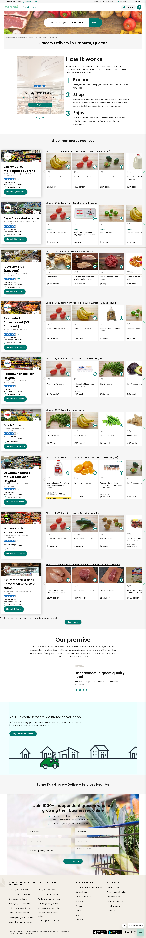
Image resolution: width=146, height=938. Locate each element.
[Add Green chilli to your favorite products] (103, 431)
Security (79, 919)
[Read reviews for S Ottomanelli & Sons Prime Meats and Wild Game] (11, 597)
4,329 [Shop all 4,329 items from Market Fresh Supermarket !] (15, 553)
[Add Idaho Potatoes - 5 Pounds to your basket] (121, 318)
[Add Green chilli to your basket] (121, 425)
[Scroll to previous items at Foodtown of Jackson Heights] (44, 378)
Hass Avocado (133, 384)
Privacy (79, 906)
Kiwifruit (103, 538)
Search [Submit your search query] (95, 22)
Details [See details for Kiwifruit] (109, 539)
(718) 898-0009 (9, 537)
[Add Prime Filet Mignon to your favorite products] (76, 585)
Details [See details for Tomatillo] (111, 232)
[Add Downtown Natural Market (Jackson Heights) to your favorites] (36, 467)
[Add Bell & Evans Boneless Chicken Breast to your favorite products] (50, 585)
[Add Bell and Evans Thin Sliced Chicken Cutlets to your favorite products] (129, 585)
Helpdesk (80, 901)
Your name (81, 832)
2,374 (65, 410)
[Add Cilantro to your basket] (121, 374)
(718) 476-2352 (9, 331)
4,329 (72, 513)
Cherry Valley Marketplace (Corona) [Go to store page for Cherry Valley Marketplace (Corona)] (20, 169)
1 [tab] (36, 117)
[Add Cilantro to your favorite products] (102, 379)
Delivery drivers (113, 896)
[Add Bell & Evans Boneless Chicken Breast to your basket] (68, 580)
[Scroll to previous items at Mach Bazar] (44, 428)
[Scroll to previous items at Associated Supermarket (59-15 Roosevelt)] (44, 322)
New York (34, 37)
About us (111, 910)
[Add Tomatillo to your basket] (121, 218)
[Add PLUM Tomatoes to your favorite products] (50, 323)
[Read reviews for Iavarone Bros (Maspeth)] (12, 279)
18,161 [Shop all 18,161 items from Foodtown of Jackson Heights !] (15, 398)
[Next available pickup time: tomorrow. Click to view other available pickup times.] (13, 187)
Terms (78, 910)
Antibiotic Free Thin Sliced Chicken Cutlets (84, 278)
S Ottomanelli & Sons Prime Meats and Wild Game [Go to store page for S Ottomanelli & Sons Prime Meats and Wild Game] (19, 584)
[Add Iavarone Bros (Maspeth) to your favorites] (36, 261)
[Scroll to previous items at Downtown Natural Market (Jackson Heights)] (44, 479)
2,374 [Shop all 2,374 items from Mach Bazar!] (15, 446)
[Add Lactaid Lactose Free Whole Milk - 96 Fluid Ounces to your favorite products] (49, 478)
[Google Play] (115, 932)
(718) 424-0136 (9, 486)
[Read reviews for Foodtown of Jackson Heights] (11, 386)
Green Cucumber (81, 538)
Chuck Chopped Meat (109, 277)
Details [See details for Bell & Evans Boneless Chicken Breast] (62, 593)
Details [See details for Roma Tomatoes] (63, 232)
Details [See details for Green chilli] (112, 436)
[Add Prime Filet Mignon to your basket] (95, 580)
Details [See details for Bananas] (83, 436)
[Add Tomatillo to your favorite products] (102, 224)
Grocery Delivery (21, 37)
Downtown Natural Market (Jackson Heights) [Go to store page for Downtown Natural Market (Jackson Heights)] (17, 477)
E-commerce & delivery (117, 892)
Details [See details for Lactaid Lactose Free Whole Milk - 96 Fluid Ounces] (49, 488)
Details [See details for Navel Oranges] (88, 483)
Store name (34, 832)
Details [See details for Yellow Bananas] (62, 177)
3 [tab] (43, 117)
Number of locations (84, 849)
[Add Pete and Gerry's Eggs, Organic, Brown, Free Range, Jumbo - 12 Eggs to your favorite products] (102, 478)
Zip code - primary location (41, 850)
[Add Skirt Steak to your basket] (121, 580)
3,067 (71, 203)
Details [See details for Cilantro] (109, 384)
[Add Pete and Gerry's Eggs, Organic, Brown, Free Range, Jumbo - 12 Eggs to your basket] (121, 473)
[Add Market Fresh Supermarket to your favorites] (36, 523)
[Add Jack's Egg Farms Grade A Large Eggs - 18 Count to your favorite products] (75, 224)
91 (83, 564)
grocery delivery (19, 889)
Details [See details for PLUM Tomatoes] (63, 328)
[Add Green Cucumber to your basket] (95, 528)
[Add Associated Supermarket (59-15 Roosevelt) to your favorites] (36, 312)
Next (133, 677)
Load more (73, 622)
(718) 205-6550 (9, 430)
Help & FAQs (123, 2)
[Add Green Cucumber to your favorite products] (77, 534)
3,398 (82, 457)
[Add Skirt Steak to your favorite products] (103, 585)
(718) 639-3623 (9, 276)
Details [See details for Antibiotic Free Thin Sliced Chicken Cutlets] (89, 279)
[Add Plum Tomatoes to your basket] (95, 167)
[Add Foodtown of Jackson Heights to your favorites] (36, 368)
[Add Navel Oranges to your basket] (95, 473)
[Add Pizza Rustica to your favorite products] (50, 272)
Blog (78, 915)
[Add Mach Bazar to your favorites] (36, 419)
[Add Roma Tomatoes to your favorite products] (49, 224)
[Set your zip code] (28, 7)
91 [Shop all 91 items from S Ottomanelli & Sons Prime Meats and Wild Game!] (14, 609)
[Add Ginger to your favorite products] (129, 431)
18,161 (74, 358)
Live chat (137, 2)
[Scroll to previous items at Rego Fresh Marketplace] (44, 224)
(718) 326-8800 (9, 223)
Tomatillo (104, 232)
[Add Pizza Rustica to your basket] (68, 267)
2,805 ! (40, 105)
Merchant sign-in (114, 906)
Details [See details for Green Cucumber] (91, 539)
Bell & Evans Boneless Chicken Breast (55, 591)
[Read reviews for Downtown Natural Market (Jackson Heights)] (11, 490)
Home (9, 37)
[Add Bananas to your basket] (95, 425)
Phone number (83, 841)
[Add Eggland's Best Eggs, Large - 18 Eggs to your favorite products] (76, 379)
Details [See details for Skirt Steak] (111, 590)
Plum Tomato (53, 384)
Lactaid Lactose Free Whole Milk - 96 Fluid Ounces (58, 484)
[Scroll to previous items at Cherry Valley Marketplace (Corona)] (44, 171)
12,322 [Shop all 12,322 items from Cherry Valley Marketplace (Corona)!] (15, 191)
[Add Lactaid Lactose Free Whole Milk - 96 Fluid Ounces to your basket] (68, 473)
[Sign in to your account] (128, 7)
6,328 (81, 302)
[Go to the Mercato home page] (11, 6)
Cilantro (103, 384)
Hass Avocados (106, 177)
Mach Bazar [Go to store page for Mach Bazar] (12, 425)
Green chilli (105, 435)
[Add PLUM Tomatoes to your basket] (68, 318)
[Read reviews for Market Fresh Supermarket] (11, 541)
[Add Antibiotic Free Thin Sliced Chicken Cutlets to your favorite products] (76, 272)
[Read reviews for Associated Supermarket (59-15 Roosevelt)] (11, 335)
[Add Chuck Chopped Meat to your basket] (121, 267)
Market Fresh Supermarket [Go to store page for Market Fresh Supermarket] (13, 531)
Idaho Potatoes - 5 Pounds (111, 328)
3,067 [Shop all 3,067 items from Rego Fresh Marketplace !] (15, 239)
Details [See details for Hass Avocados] (115, 177)
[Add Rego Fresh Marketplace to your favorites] (36, 212)
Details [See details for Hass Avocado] (141, 384)
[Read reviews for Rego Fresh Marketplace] (11, 227)
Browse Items (81, 892)
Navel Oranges (80, 483)
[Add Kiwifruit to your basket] (121, 528)
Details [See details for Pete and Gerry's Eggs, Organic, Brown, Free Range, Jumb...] (109, 488)
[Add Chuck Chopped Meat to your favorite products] (103, 272)
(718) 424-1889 (9, 383)
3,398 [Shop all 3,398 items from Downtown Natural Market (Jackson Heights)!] (15, 502)
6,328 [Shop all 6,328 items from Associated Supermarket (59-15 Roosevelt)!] (15, 347)
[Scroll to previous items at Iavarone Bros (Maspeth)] (44, 269)
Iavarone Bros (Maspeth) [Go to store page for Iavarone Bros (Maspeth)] (14, 269)
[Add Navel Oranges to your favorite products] (76, 478)
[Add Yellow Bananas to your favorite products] (50, 172)
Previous (73, 677)
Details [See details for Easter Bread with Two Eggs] (129, 279)
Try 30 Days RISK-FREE (23, 733)
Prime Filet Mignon (81, 590)
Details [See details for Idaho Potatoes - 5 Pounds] (102, 331)
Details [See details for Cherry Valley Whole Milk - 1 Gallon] (135, 179)
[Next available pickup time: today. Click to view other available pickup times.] (11, 441)
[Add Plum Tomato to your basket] (68, 374)
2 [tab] (39, 117)
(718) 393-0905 (9, 176)
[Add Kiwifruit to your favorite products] (102, 534)
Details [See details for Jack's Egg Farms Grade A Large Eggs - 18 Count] (94, 235)
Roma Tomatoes (54, 232)
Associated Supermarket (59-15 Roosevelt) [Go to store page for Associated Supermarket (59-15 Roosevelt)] (18, 322)
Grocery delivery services (118, 901)
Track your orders (83, 896)
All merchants (113, 887)
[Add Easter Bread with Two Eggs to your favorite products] (130, 272)
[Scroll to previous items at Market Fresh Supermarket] (44, 531)
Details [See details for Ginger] (135, 436)
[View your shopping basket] (139, 7)
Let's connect (73, 861)
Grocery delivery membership (89, 887)
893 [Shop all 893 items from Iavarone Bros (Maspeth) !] (14, 291)
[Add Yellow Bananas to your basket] (68, 167)
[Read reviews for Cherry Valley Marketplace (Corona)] (11, 179)
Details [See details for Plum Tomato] (61, 384)
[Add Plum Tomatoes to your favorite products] (76, 172)
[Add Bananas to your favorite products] (76, 431)
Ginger (130, 435)
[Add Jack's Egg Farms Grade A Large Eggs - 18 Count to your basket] (95, 218)
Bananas (77, 435)
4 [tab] (86, 690)
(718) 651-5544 (9, 593)
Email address (35, 841)
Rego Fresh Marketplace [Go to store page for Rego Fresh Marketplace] (21, 218)
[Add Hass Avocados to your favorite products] (103, 172)
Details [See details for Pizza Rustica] (60, 277)
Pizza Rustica (52, 277)
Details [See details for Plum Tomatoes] (89, 177)
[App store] (100, 932)
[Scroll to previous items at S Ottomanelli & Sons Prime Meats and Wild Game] (44, 583)
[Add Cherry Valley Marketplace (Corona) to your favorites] (36, 161)
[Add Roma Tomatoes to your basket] (68, 218)
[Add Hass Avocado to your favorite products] (129, 379)
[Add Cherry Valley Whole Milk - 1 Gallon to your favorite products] (129, 172)
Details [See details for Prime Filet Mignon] (91, 590)
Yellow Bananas (53, 177)
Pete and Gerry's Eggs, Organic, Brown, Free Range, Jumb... (111, 485)
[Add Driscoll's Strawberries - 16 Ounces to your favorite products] (129, 534)
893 (71, 251)
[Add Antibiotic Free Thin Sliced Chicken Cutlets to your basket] (95, 267)
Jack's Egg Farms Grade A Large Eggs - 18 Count (84, 233)
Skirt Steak (104, 590)
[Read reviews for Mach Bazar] (11, 434)
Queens (43, 37)
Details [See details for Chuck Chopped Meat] (102, 279)
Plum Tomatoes (80, 177)
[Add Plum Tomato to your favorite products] (49, 379)
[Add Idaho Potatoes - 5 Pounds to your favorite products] (103, 323)
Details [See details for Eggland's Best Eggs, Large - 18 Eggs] (82, 386)
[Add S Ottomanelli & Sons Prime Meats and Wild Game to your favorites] (36, 574)
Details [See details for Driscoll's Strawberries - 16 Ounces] (136, 541)
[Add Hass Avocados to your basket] (121, 167)
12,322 (78, 151)
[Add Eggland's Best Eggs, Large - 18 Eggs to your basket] (95, 374)
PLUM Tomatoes (54, 328)
